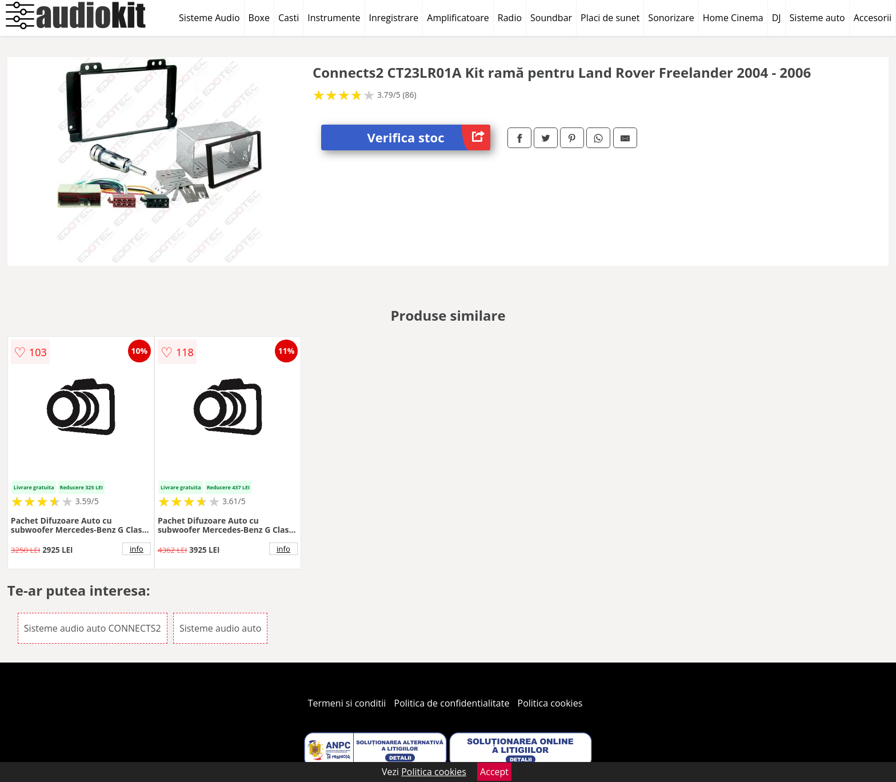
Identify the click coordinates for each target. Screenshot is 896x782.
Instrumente (333, 17)
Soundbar (551, 17)
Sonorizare (671, 17)
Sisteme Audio (209, 17)
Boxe (259, 17)
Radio (510, 17)
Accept (494, 771)
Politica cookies (550, 703)
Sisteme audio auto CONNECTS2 (92, 628)
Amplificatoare (458, 17)
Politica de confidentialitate (452, 703)
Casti (288, 17)
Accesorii (872, 17)
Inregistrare (394, 17)
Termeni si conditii (347, 703)
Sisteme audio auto (220, 628)
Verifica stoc (428, 137)
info (136, 549)
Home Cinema (733, 17)
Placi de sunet (610, 17)
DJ (776, 17)
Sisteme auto (817, 17)
